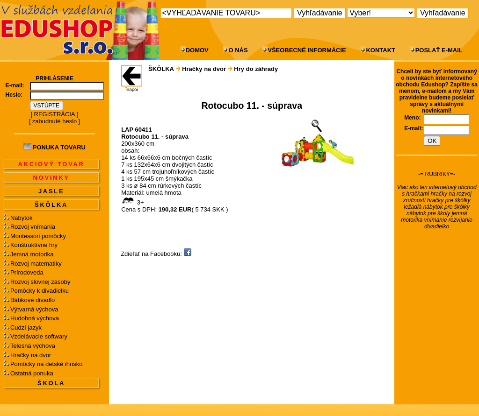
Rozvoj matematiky (36, 263)
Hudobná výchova (34, 318)
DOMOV (197, 50)
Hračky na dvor (30, 355)
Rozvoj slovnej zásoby (40, 281)
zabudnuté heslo (54, 121)
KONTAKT (380, 50)
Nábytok (21, 217)
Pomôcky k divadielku (39, 290)
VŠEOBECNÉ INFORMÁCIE (307, 50)
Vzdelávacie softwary (38, 336)
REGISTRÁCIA (54, 114)
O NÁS (237, 50)
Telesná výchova (32, 345)
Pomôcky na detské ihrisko (46, 363)
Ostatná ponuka (31, 373)
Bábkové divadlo (32, 299)
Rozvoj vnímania (32, 226)
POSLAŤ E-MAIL (439, 50)
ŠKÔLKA (51, 204)
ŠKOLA (51, 383)
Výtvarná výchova (34, 309)
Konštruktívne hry (34, 244)
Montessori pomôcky (38, 236)
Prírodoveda (27, 272)
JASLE (51, 191)
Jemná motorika (31, 254)
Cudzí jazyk (26, 327)
